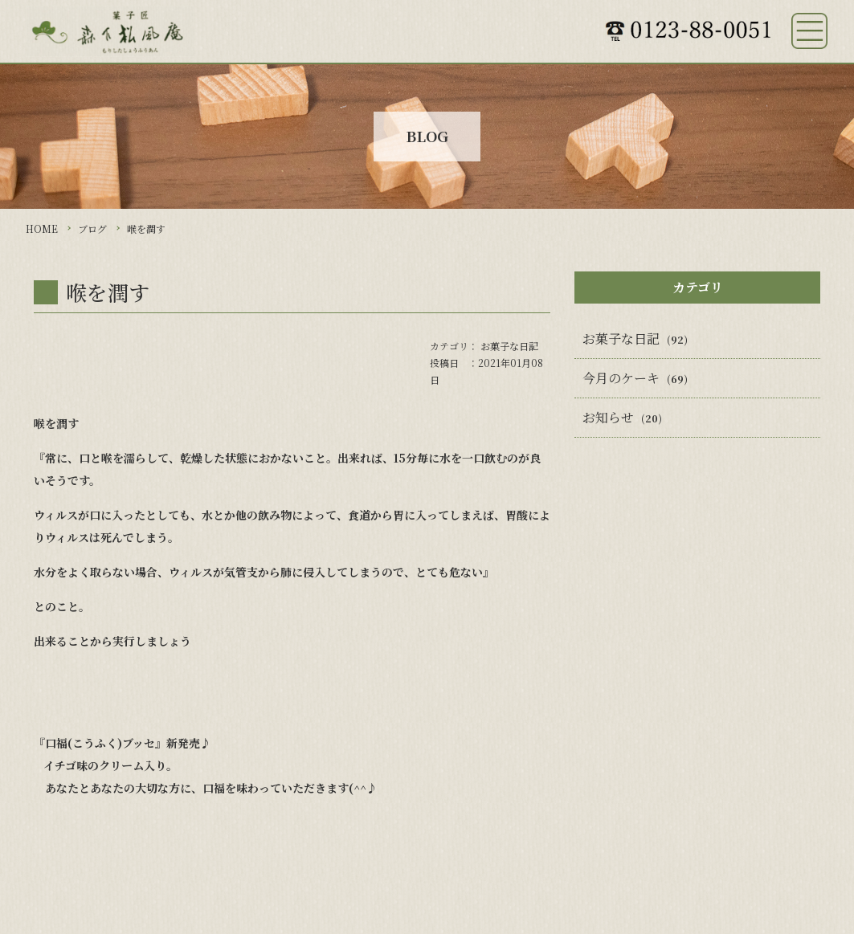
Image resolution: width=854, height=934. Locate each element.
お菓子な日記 (509, 346)
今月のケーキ (621, 378)
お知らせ (608, 417)
